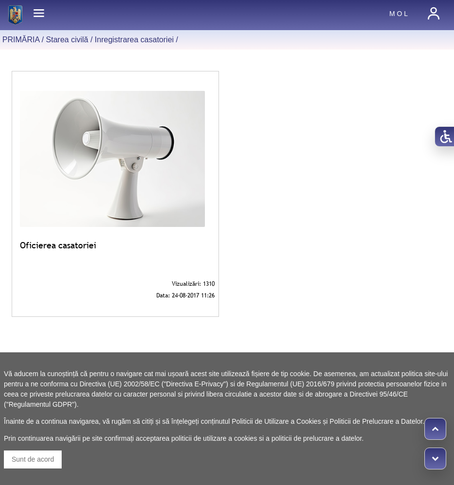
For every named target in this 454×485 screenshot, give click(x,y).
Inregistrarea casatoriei (134, 39)
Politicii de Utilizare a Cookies (276, 421)
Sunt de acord (33, 459)
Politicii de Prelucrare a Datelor (376, 421)
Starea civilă (67, 39)
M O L (398, 13)
